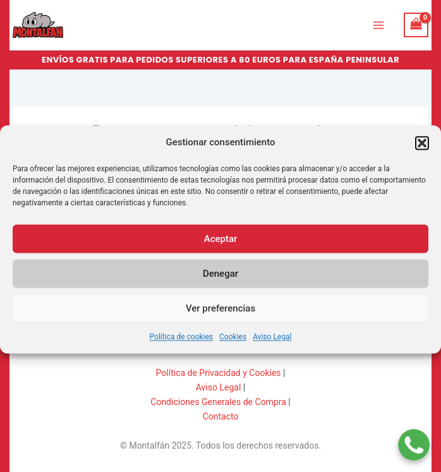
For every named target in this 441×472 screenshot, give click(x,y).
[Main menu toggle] (378, 24)
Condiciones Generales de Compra (218, 402)
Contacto (221, 416)
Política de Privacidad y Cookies (218, 373)
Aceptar (221, 245)
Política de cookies (182, 343)
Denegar (220, 280)
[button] (422, 149)
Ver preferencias (220, 314)
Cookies (232, 343)
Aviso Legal (272, 343)
